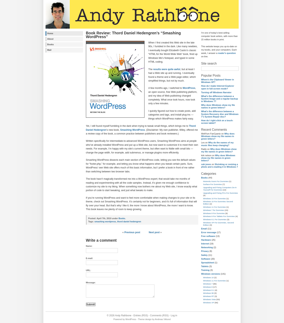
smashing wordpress (105, 221)
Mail (49, 50)
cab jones (206, 164)
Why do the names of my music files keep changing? (217, 143)
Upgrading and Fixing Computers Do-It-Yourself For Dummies (220, 188)
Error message (208, 232)
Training (205, 270)
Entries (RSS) (140, 315)
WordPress (189, 88)
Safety (204, 255)
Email (204, 228)
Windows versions (210, 274)
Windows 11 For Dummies (214, 207)
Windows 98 (208, 293)
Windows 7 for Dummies (213, 210)
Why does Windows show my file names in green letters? (218, 106)
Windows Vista (209, 299)
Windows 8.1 (208, 290)
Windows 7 (208, 284)
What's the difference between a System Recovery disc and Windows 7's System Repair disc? (220, 114)
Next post (154, 232)
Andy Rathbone (123, 315)
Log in (174, 315)
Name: (89, 246)
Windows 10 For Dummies (214, 198)
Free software (208, 236)
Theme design (145, 319)
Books (50, 44)
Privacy (205, 251)
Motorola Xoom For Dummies (215, 181)
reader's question (227, 53)
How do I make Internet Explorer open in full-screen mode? (217, 87)
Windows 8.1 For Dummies (214, 219)
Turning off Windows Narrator (216, 92)
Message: (91, 282)
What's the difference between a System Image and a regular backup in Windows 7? (219, 98)
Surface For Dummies (212, 184)
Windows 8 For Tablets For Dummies (219, 216)
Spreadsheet (207, 262)
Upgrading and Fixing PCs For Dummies (220, 193)
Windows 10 (208, 277)
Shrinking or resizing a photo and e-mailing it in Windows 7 (219, 165)
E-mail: (89, 258)
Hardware (206, 240)
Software (205, 259)
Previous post (132, 232)
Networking (207, 247)
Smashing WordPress (132, 130)
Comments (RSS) (159, 315)
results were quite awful (166, 69)
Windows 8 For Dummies (214, 213)
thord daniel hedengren (129, 221)
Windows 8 (208, 287)
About (50, 39)
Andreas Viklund (162, 319)
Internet (205, 243)
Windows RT (208, 296)
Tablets (205, 266)
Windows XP (208, 302)
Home (50, 33)
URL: (88, 270)
